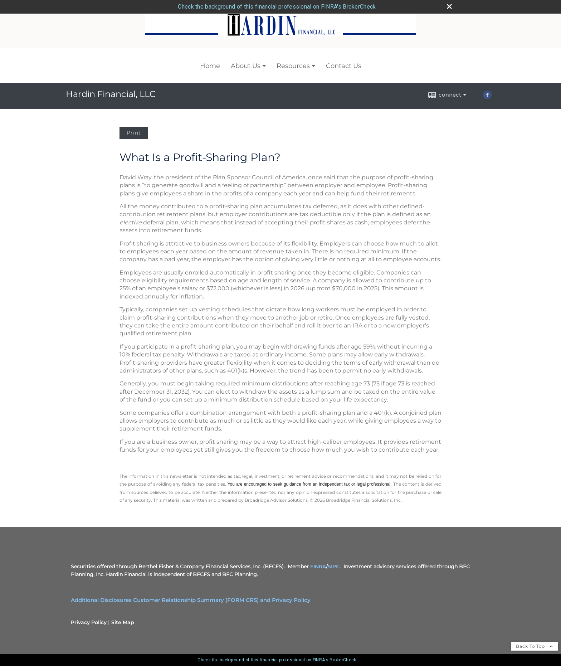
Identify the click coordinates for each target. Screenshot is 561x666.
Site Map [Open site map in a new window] (122, 622)
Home (210, 66)
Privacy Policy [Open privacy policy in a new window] (89, 622)
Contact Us (343, 66)
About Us (245, 66)
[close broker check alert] (449, 6)
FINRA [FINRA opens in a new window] (318, 566)
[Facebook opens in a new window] (487, 97)
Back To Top (534, 646)
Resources (293, 66)
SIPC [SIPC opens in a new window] (334, 566)
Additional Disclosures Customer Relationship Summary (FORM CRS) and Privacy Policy (191, 600)
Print (134, 133)
